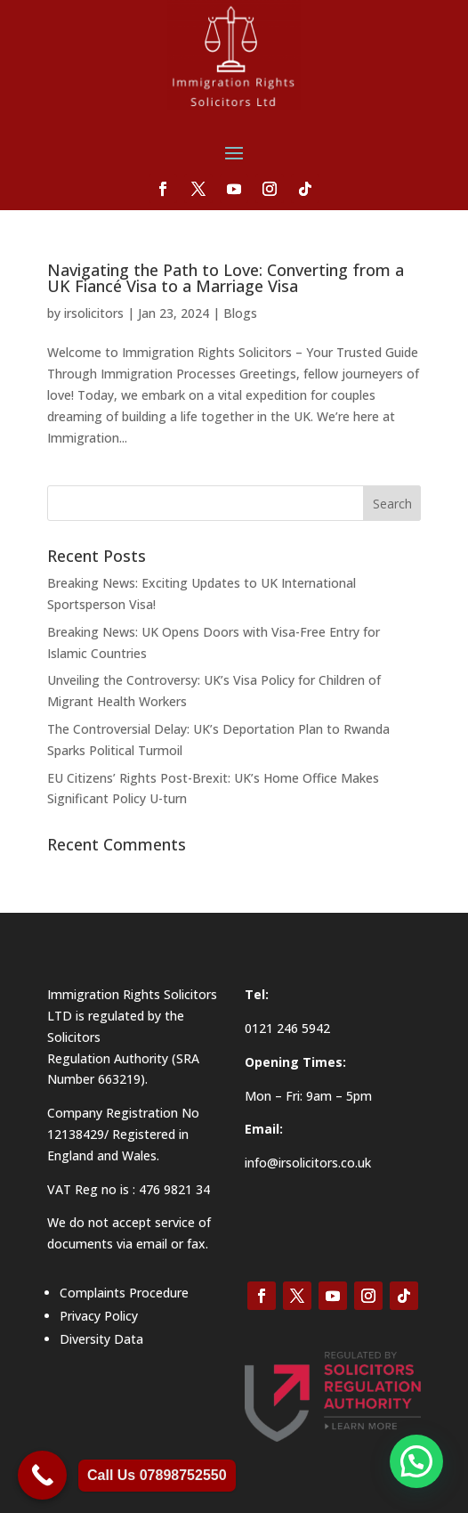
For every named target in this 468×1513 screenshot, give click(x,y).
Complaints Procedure (124, 1292)
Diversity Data (101, 1338)
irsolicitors (94, 313)
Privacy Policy (99, 1315)
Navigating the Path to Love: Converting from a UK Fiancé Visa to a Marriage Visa (225, 278)
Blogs (240, 313)
